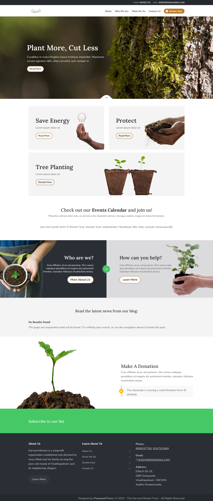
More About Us (80, 280)
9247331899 (161, 448)
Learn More (130, 280)
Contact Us (155, 11)
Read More (35, 68)
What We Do (138, 11)
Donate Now (175, 11)
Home (108, 11)
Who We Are (122, 11)
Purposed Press (103, 498)
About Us (87, 451)
